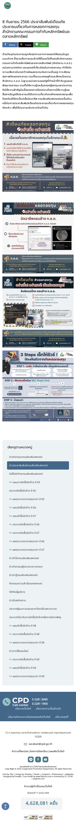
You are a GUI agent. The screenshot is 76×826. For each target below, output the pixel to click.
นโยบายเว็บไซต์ (23, 709)
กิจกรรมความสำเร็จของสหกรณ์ (25, 583)
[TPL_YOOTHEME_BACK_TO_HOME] (21, 5)
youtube (45, 759)
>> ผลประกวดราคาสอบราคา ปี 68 (26, 643)
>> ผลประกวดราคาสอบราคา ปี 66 (26, 541)
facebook (38, 759)
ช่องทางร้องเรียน (39, 751)
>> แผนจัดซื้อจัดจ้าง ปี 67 (22, 516)
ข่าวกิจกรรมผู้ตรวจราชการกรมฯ (26, 567)
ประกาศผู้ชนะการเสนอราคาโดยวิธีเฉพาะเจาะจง (33, 609)
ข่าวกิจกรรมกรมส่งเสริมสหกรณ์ (25, 457)
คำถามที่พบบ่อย (20, 751)
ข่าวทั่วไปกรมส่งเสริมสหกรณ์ (24, 558)
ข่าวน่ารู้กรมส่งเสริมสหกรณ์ (23, 575)
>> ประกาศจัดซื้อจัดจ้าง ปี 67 (24, 533)
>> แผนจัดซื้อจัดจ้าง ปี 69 (22, 668)
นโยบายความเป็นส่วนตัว (48, 709)
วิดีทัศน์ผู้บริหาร (17, 592)
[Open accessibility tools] (5, 806)
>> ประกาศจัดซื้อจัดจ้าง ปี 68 (24, 634)
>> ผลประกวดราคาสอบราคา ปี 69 (26, 676)
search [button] (61, 4)
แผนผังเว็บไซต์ (56, 751)
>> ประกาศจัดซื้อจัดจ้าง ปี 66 (24, 524)
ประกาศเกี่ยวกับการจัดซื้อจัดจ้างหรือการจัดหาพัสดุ (35, 617)
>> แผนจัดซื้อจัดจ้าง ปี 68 (22, 626)
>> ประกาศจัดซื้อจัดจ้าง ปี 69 (24, 659)
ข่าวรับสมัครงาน (17, 600)
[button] (68, 5)
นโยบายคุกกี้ (61, 717)
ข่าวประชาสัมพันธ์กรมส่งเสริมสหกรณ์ (28, 465)
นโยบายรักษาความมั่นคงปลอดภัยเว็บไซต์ (29, 717)
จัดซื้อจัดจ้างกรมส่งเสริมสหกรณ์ (26, 474)
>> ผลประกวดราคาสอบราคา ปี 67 (26, 550)
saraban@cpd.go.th (40, 744)
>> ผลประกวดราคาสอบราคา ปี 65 (26, 499)
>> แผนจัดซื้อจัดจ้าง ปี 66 (22, 508)
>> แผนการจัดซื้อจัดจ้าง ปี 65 (24, 482)
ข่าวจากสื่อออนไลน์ (18, 651)
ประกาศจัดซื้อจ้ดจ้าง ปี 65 (22, 491)
